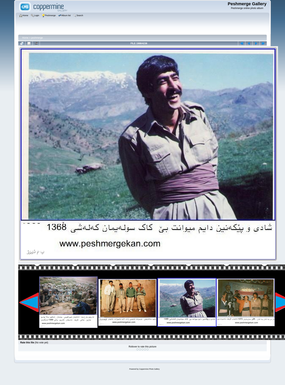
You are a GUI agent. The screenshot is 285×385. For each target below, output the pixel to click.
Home (25, 37)
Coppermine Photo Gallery (149, 369)
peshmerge (37, 37)
